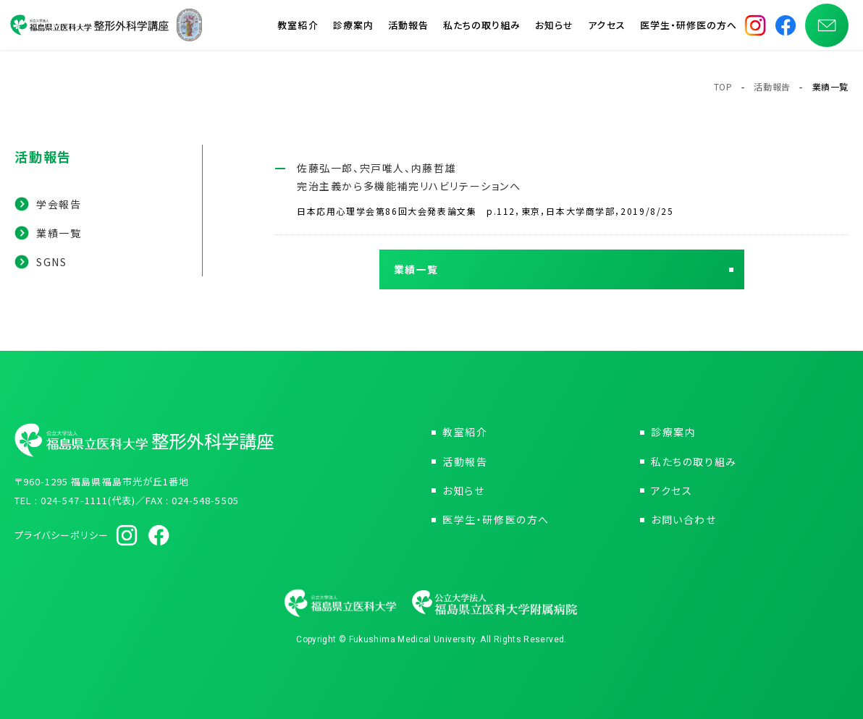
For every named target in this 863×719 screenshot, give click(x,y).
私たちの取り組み (482, 28)
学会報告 (58, 204)
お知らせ (554, 28)
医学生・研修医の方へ (688, 28)
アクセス (606, 28)
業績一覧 (58, 233)
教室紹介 (297, 28)
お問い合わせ (684, 519)
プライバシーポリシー (61, 535)
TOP (723, 86)
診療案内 (353, 28)
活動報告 (408, 28)
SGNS (51, 262)
